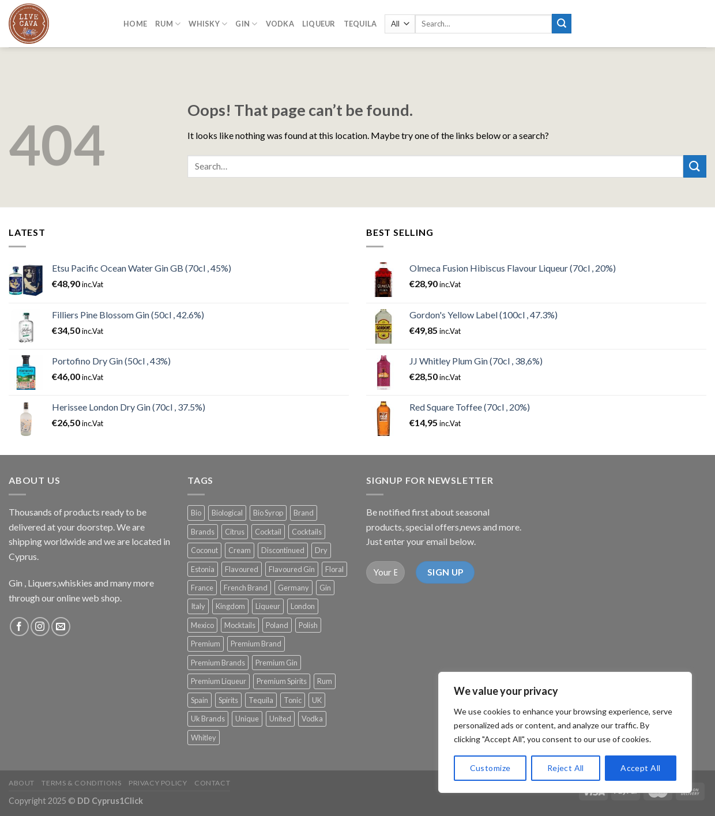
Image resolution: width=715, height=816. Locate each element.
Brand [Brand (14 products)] (303, 512)
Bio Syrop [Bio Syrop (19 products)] (268, 512)
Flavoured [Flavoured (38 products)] (241, 569)
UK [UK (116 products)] (317, 700)
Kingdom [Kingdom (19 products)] (230, 606)
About (22, 783)
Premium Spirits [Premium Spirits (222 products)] (282, 681)
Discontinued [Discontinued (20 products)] (282, 550)
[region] (565, 732)
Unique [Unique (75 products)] (247, 718)
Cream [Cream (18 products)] (239, 550)
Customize (490, 768)
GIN (246, 21)
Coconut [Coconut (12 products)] (204, 550)
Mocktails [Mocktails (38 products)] (239, 625)
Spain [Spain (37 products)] (199, 700)
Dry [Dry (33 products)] (321, 550)
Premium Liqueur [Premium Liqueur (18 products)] (218, 681)
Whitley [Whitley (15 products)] (203, 737)
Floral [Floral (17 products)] (334, 569)
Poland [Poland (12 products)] (277, 625)
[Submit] (694, 166)
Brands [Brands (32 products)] (203, 531)
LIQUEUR (319, 21)
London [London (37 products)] (303, 606)
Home (135, 21)
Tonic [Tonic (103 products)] (293, 700)
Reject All (565, 768)
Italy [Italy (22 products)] (198, 606)
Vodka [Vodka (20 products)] (312, 718)
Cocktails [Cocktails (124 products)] (307, 531)
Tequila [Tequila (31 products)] (261, 700)
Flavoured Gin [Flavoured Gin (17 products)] (292, 569)
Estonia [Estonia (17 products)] (203, 569)
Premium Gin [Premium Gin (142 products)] (276, 662)
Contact (212, 783)
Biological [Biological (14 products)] (227, 512)
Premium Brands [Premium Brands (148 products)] (218, 662)
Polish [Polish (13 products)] (308, 625)
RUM (167, 21)
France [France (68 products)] (202, 587)
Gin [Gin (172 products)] (325, 587)
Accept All (640, 768)
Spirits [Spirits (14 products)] (228, 700)
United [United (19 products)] (280, 718)
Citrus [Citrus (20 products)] (234, 531)
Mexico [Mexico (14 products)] (202, 625)
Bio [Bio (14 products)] (196, 512)
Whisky (208, 21)
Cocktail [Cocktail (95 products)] (268, 531)
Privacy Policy (158, 783)
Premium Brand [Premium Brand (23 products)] (256, 643)
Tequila (360, 21)
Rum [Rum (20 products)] (324, 681)
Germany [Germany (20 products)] (293, 587)
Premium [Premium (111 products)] (205, 643)
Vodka (280, 21)
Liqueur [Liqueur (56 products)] (267, 606)
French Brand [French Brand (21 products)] (246, 587)
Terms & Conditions (81, 783)
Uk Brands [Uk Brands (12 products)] (208, 718)
